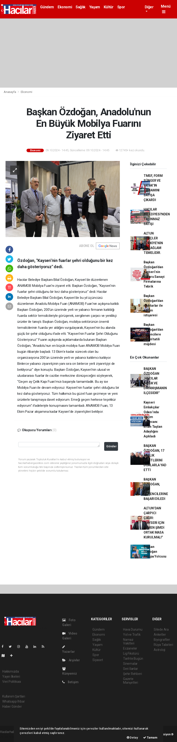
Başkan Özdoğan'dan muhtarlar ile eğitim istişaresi (153, 305)
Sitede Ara (161, 629)
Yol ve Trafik (132, 634)
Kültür (109, 7)
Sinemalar (130, 663)
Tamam (150, 737)
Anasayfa (10, 92)
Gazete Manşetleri (130, 680)
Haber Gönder (12, 706)
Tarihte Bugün (133, 658)
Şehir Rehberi (132, 674)
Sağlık (81, 7)
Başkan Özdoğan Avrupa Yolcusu (155, 551)
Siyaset (97, 660)
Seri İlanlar (130, 669)
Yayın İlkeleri (11, 676)
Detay (132, 737)
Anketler (160, 634)
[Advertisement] (88, 53)
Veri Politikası (11, 681)
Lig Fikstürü (131, 653)
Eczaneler (130, 648)
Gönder (111, 446)
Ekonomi (65, 7)
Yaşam (94, 7)
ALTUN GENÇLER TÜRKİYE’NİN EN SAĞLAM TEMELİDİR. (153, 243)
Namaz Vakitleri (128, 641)
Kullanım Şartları (13, 696)
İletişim (70, 682)
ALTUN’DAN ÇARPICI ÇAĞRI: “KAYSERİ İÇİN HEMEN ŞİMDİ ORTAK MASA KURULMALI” (154, 522)
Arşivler (71, 660)
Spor (121, 7)
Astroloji (159, 650)
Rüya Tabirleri (163, 645)
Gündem (47, 7)
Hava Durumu (132, 629)
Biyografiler (162, 639)
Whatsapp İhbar (13, 701)
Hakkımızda (10, 671)
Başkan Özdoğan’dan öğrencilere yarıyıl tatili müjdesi (153, 334)
